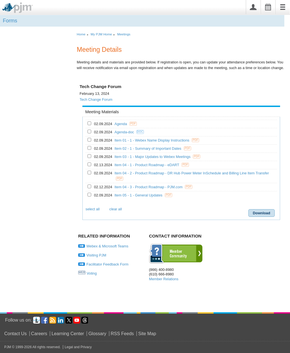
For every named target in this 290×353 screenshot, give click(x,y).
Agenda (121, 124)
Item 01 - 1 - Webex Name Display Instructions (152, 140)
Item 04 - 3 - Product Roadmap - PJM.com (149, 187)
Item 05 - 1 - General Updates (138, 195)
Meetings (124, 34)
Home (81, 34)
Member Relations (163, 279)
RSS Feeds (122, 333)
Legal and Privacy (78, 347)
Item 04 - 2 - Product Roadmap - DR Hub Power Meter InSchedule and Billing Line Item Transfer (192, 173)
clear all (115, 209)
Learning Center (68, 333)
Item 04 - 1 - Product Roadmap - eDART (147, 165)
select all (93, 209)
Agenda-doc (124, 132)
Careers (39, 333)
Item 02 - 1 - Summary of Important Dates (148, 148)
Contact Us (15, 333)
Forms (10, 20)
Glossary (97, 333)
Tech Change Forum (96, 99)
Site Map (147, 333)
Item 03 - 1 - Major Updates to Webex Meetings (152, 157)
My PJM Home (101, 34)
